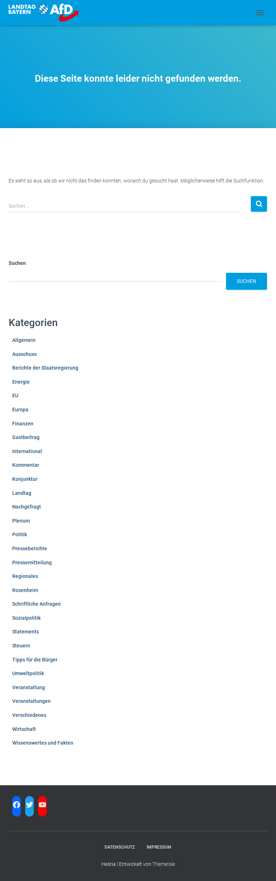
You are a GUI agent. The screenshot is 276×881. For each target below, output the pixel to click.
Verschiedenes (29, 715)
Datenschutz (120, 847)
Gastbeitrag (26, 437)
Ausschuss (24, 354)
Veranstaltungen (31, 701)
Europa (20, 409)
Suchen (17, 263)
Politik (19, 534)
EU (15, 395)
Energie (21, 382)
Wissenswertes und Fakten (42, 743)
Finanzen (22, 423)
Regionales (25, 576)
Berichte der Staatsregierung (45, 368)
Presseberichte (29, 548)
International (27, 451)
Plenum (21, 521)
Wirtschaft (24, 729)
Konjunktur (24, 479)
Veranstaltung (28, 687)
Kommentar (25, 465)
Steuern (21, 646)
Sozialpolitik (26, 618)
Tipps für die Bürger (35, 660)
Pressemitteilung (32, 562)
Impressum (159, 847)
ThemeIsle (163, 864)
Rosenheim (25, 590)
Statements (25, 631)
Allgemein (24, 340)
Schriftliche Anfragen (36, 604)
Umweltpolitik (28, 673)
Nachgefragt (26, 507)
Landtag (21, 493)
